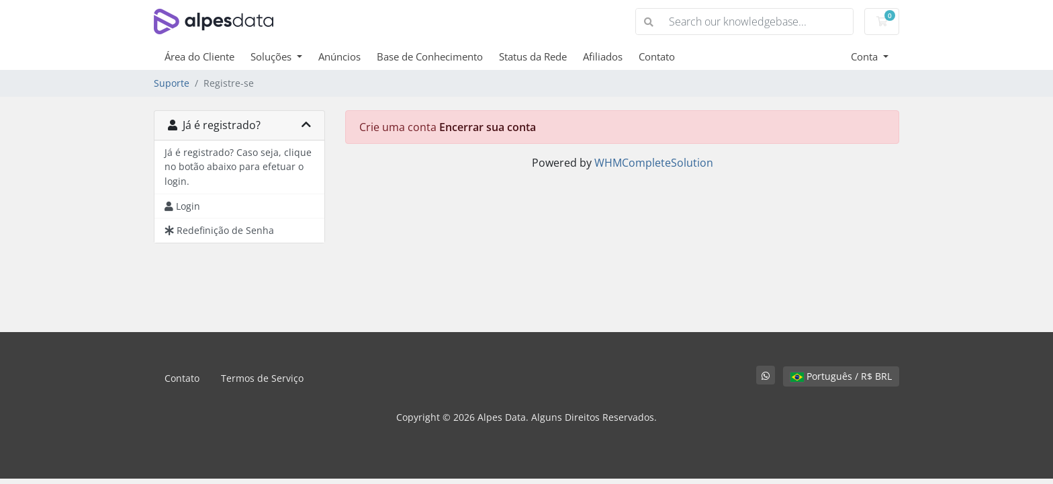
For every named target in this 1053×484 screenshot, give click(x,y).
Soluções (272, 56)
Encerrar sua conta (487, 127)
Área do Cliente (199, 56)
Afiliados (603, 56)
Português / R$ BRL (841, 376)
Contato (657, 56)
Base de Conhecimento (430, 56)
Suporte (171, 83)
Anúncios (339, 56)
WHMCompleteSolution (653, 162)
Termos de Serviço (262, 378)
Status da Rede (533, 56)
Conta (865, 56)
